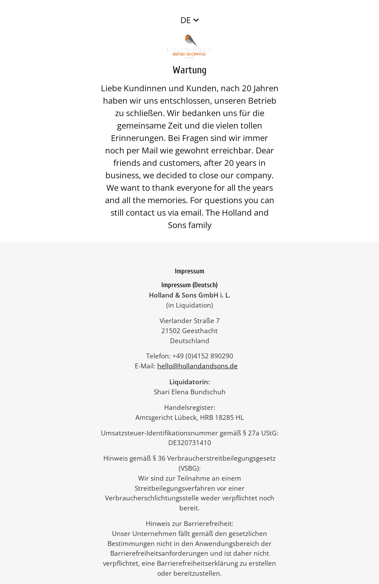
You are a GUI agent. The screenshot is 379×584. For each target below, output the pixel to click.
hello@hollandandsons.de (201, 365)
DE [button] (185, 20)
